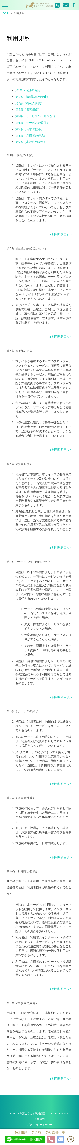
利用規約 (40, 1118)
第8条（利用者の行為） (31, 135)
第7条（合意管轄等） (29, 129)
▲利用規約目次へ (60, 234)
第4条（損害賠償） (28, 109)
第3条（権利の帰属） (29, 103)
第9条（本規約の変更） (31, 142)
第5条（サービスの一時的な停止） (38, 116)
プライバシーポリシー (39, 1124)
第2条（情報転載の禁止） (32, 97)
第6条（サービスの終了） (32, 122)
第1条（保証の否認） (29, 90)
